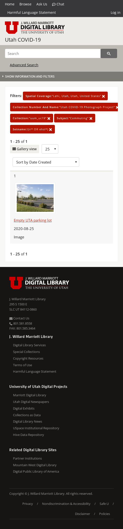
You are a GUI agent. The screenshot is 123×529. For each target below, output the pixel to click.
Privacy (27, 503)
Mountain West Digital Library (35, 465)
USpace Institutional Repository (36, 428)
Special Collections (26, 351)
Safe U (104, 503)
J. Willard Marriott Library (27, 299)
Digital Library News (27, 421)
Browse (25, 4)
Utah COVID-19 (23, 39)
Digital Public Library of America (36, 471)
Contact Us (19, 318)
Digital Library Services (29, 345)
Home (10, 4)
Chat (58, 4)
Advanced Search (24, 65)
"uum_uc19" (31, 118)
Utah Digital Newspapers (31, 401)
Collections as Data (27, 415)
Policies (104, 514)
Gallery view (26, 149)
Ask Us (41, 4)
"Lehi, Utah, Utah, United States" (65, 96)
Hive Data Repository (28, 434)
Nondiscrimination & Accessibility (66, 503)
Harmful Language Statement (31, 12)
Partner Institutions (27, 458)
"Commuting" (74, 118)
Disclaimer (82, 514)
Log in (116, 12)
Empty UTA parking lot (33, 220)
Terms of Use (22, 365)
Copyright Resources (28, 358)
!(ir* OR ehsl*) (32, 129)
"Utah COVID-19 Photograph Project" (66, 107)
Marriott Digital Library (29, 395)
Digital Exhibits (23, 408)
